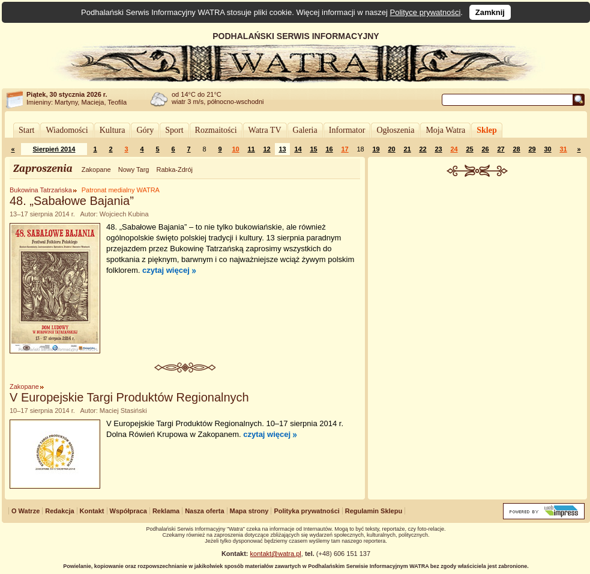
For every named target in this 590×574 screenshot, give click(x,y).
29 (531, 149)
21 (407, 149)
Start (26, 130)
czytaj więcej (166, 270)
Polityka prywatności (306, 510)
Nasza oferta (204, 510)
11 (250, 149)
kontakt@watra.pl (275, 553)
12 (266, 149)
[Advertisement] (478, 267)
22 (422, 149)
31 (563, 149)
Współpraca (128, 510)
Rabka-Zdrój (174, 169)
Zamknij (490, 12)
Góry (145, 130)
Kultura (112, 130)
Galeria (305, 130)
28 (516, 149)
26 (485, 149)
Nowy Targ (133, 169)
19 (375, 149)
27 (500, 149)
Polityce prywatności (425, 12)
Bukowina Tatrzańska (41, 190)
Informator (347, 130)
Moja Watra (445, 130)
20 (391, 149)
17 (344, 149)
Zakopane (96, 169)
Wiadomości (67, 130)
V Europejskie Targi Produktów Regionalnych (129, 397)
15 (313, 149)
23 (438, 149)
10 (235, 149)
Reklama (165, 510)
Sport (174, 130)
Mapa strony (249, 510)
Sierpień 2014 (54, 149)
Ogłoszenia (395, 130)
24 (453, 149)
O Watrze (25, 510)
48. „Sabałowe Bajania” (72, 200)
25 (469, 149)
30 (547, 149)
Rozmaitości (216, 130)
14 (297, 149)
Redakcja (59, 510)
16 (329, 149)
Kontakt (92, 510)
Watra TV (264, 130)
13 (282, 149)
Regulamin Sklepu (373, 510)
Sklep (486, 130)
